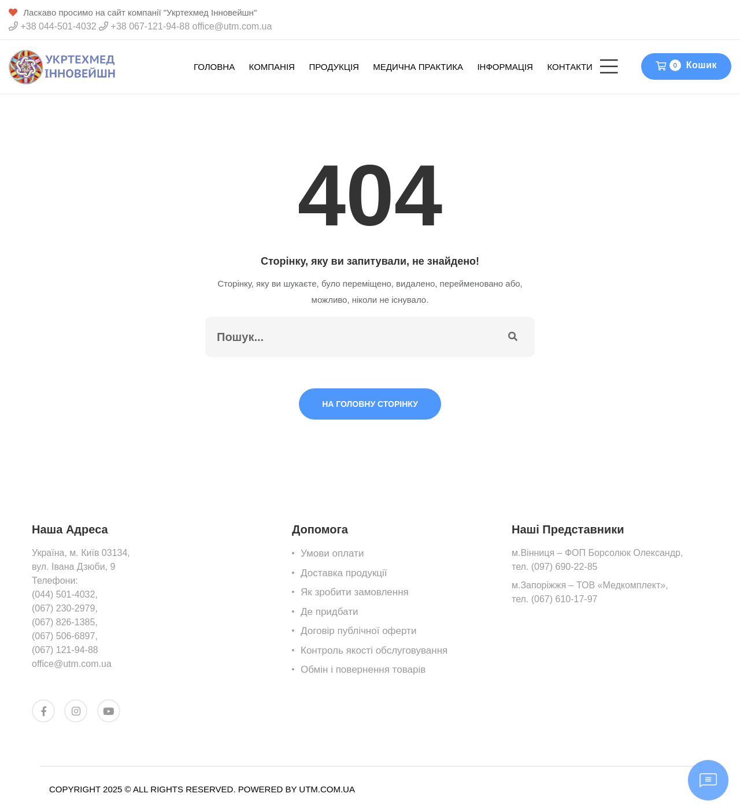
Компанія (272, 67)
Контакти (569, 67)
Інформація (505, 67)
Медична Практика (418, 67)
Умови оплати (332, 553)
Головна (214, 67)
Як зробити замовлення (355, 592)
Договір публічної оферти (358, 630)
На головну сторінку (370, 404)
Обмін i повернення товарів (363, 669)
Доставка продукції (344, 573)
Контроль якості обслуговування (374, 650)
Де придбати (329, 611)
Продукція (333, 67)
